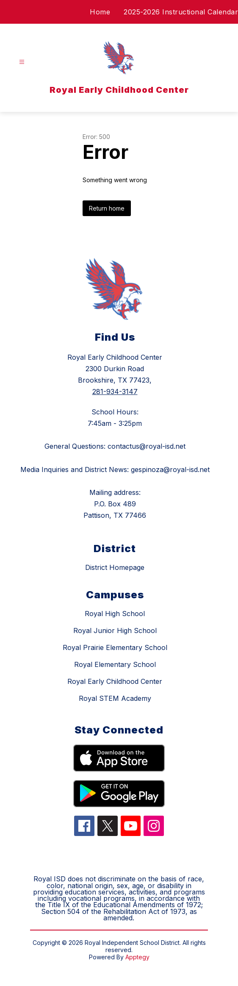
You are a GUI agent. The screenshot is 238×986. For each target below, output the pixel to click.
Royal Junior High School (115, 630)
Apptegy (137, 957)
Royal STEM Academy (115, 698)
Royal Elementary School (115, 664)
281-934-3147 (115, 391)
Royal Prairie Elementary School (115, 647)
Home (100, 12)
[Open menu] (22, 62)
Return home (107, 208)
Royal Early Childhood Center (114, 681)
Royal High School (115, 613)
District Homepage (114, 567)
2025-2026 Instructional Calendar (181, 12)
